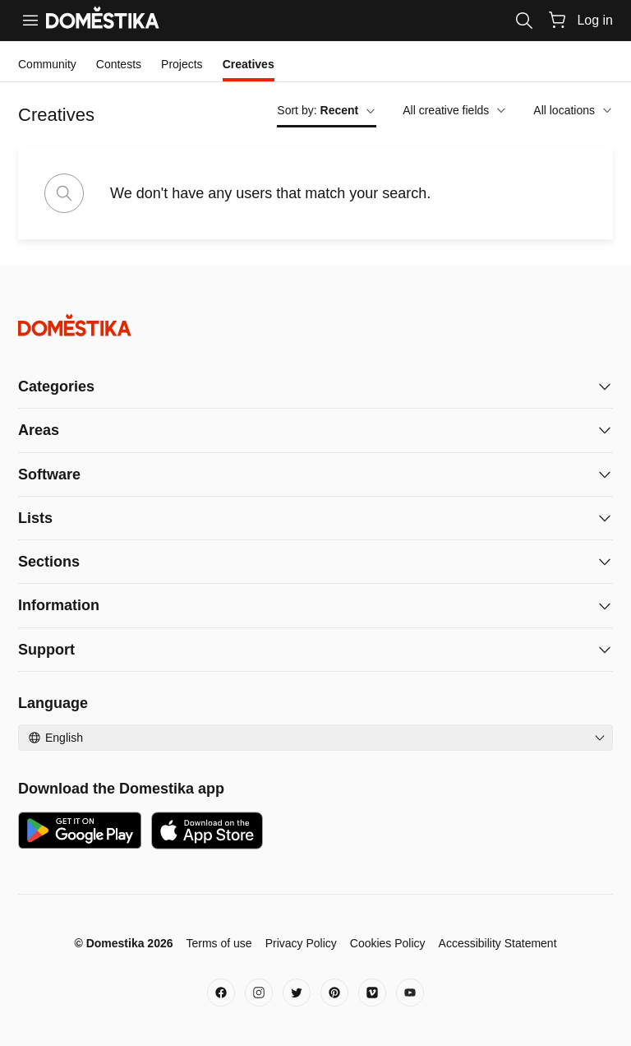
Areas (38, 430)
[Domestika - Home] (315, 325)
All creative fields (455, 110)
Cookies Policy (388, 943)
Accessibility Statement (498, 943)
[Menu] (30, 20)
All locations (573, 110)
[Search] (524, 20)
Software (49, 474)
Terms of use (218, 943)
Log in (595, 20)
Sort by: (326, 110)
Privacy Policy (301, 943)
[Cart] (557, 20)
